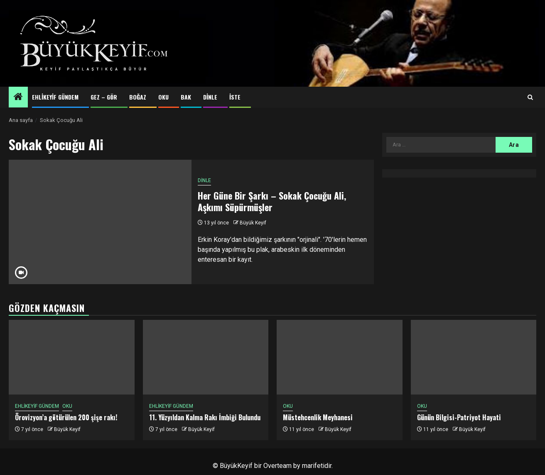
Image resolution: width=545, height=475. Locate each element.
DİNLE (210, 97)
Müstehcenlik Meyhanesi (318, 417)
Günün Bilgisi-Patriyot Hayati (459, 417)
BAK (186, 97)
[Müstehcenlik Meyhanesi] (340, 357)
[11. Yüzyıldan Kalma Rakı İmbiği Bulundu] (206, 357)
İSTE (235, 97)
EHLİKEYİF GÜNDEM (55, 97)
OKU (163, 97)
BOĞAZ (137, 97)
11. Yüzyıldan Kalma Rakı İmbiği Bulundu (204, 417)
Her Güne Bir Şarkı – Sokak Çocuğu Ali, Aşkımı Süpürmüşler (272, 201)
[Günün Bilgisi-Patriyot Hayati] (474, 357)
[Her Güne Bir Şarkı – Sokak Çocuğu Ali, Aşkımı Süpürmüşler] (100, 222)
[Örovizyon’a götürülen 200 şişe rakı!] (72, 357)
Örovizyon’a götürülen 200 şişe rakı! (66, 417)
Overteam (277, 466)
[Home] (18, 97)
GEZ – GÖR (104, 97)
